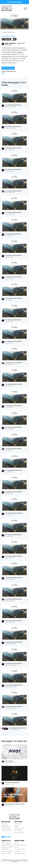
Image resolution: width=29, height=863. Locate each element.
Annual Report (6, 826)
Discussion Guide (8, 68)
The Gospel (18, 824)
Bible (3, 73)
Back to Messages (8, 32)
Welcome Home (19, 828)
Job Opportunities (7, 830)
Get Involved (18, 830)
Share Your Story (19, 832)
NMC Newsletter (6, 828)
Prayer (16, 826)
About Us (4, 824)
